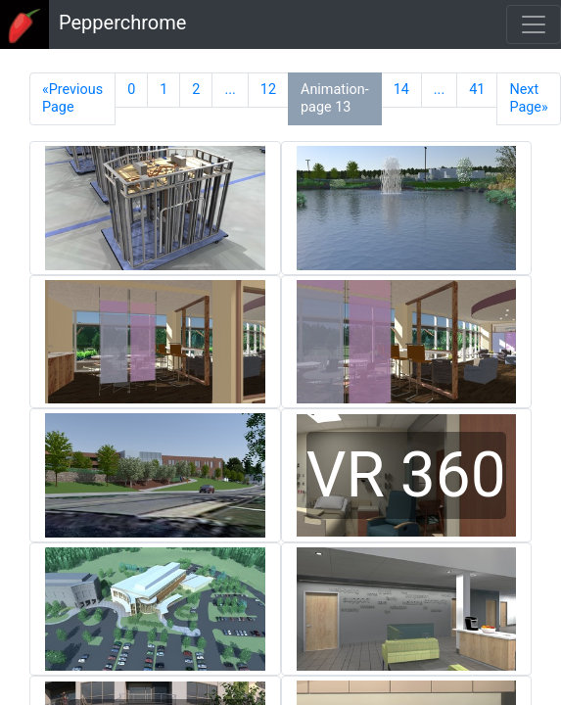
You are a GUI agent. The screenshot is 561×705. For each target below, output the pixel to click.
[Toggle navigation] (533, 24)
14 (401, 89)
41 (477, 89)
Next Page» (528, 98)
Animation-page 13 (335, 98)
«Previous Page (72, 98)
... (229, 89)
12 (268, 89)
